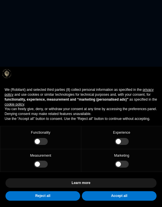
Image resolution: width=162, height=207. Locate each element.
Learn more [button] (81, 183)
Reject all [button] (43, 196)
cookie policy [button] (14, 104)
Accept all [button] (119, 196)
